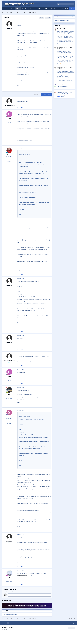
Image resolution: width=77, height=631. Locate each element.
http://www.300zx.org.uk (22, 575)
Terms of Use (4, 629)
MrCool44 (59, 88)
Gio (9, 577)
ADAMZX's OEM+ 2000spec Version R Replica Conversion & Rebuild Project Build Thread (64, 47)
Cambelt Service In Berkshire (62, 85)
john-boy (9, 154)
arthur (9, 394)
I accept (71, 628)
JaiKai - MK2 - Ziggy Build (62, 91)
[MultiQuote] (18, 108)
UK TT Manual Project (61, 28)
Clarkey (9, 118)
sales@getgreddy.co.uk (25, 362)
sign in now (27, 591)
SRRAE (9, 417)
